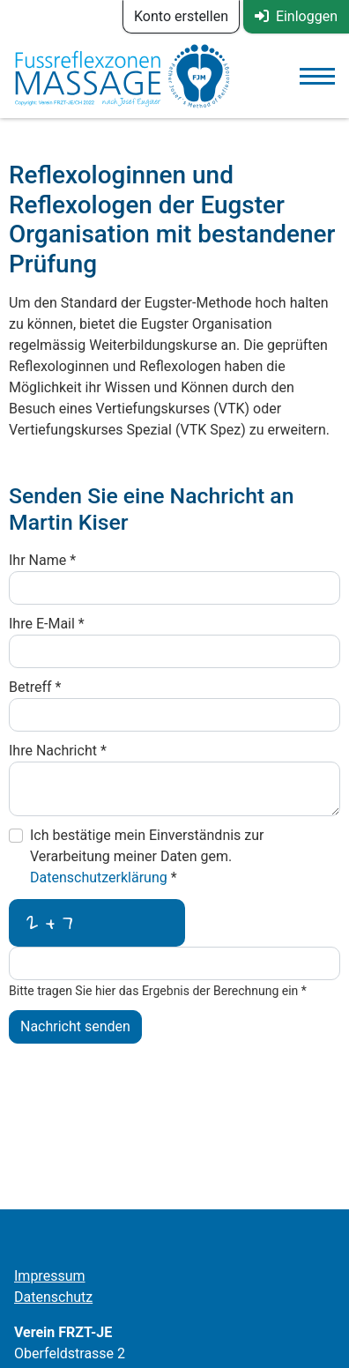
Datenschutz (53, 1297)
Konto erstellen (181, 16)
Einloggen (296, 16)
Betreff (35, 687)
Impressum (49, 1276)
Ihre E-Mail (47, 623)
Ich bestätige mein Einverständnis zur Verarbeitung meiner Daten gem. (147, 856)
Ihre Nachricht (58, 750)
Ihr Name (42, 560)
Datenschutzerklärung (100, 877)
